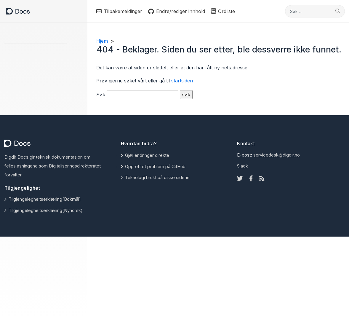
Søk (100, 95)
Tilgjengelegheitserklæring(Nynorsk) (46, 210)
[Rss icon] (262, 178)
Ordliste (223, 11)
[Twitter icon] (240, 178)
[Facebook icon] (251, 178)
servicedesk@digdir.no (276, 155)
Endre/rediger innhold (176, 11)
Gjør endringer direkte (147, 155)
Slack (242, 166)
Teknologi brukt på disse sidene (157, 177)
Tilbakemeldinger (119, 11)
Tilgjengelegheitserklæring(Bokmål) (45, 199)
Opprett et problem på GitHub (155, 166)
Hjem (102, 41)
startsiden (182, 81)
